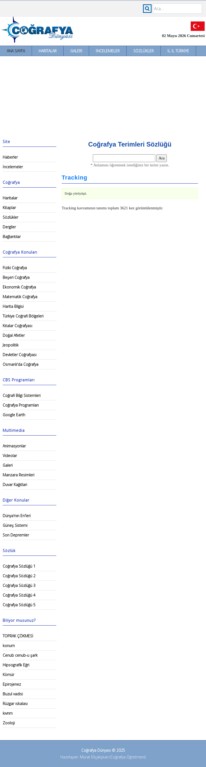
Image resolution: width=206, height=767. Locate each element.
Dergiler (9, 226)
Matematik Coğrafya (20, 296)
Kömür (8, 674)
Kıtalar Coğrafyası (17, 325)
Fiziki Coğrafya (15, 267)
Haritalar (48, 50)
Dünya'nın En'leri (17, 515)
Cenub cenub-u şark (20, 655)
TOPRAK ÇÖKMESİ (18, 635)
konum (9, 645)
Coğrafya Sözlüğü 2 (19, 575)
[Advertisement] (103, 96)
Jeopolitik (11, 345)
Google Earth (14, 414)
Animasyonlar (14, 445)
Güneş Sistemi (15, 525)
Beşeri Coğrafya (16, 277)
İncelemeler (108, 50)
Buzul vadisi (13, 693)
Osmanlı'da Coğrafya (20, 364)
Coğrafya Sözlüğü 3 (19, 585)
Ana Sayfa (16, 50)
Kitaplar (9, 207)
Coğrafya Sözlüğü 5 (19, 604)
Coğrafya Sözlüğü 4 (19, 595)
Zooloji (9, 722)
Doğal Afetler (14, 335)
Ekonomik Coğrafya (19, 287)
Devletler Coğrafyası (19, 354)
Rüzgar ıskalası (15, 703)
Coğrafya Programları (21, 405)
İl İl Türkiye (178, 50)
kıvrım (8, 713)
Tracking (74, 177)
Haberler (10, 157)
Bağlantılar (12, 236)
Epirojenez (12, 684)
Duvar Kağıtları (15, 484)
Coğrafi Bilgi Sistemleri (22, 395)
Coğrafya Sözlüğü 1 (19, 566)
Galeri (76, 50)
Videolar (10, 455)
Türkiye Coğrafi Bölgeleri (23, 316)
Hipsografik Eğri (16, 664)
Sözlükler (143, 50)
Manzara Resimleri (18, 474)
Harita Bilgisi (13, 306)
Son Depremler (16, 535)
